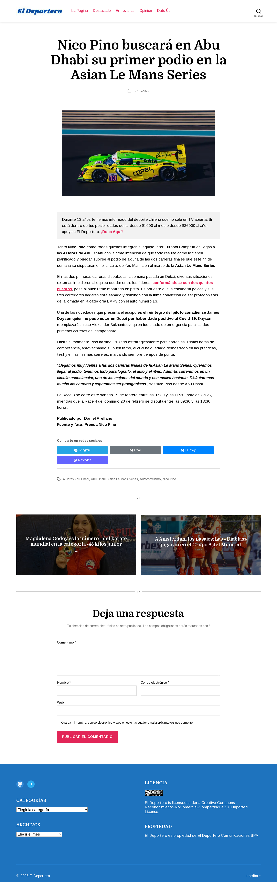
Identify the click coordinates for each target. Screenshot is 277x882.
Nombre (64, 677)
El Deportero (156, 797)
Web (60, 697)
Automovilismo (150, 469)
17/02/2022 (141, 91)
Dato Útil (164, 11)
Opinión (145, 11)
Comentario (66, 637)
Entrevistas (125, 11)
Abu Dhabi (98, 469)
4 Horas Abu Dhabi (76, 469)
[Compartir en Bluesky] (153, 450)
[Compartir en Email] (114, 450)
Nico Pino (170, 469)
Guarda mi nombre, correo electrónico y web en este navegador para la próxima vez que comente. (127, 717)
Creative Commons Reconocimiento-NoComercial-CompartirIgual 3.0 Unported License (196, 801)
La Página (79, 11)
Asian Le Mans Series (123, 469)
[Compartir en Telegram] (75, 450)
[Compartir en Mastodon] (191, 450)
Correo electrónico (155, 677)
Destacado (102, 11)
